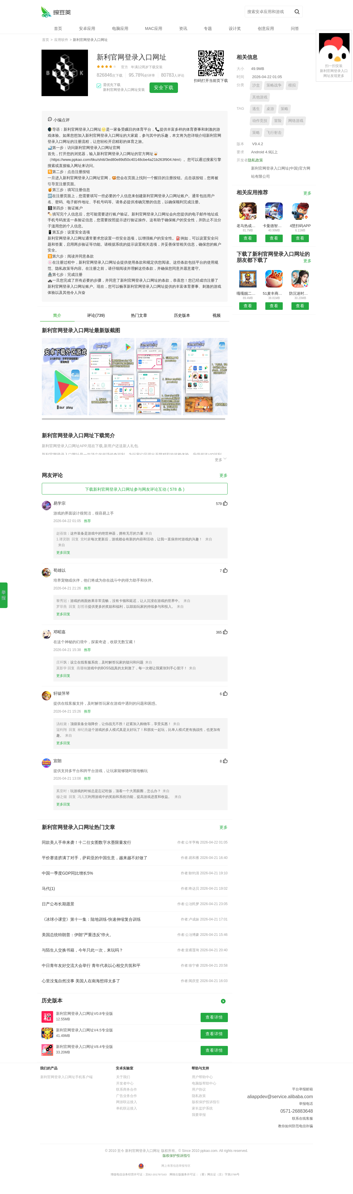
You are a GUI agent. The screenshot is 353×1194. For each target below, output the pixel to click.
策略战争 (274, 85)
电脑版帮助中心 (204, 1083)
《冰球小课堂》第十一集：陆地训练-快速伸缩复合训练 (91, 919)
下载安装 (156, 67)
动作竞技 (259, 120)
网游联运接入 (126, 1102)
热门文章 (139, 315)
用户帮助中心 (202, 1077)
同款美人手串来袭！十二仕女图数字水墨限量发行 (86, 842)
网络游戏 (295, 120)
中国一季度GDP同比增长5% (67, 873)
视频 (216, 315)
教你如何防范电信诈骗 (295, 1126)
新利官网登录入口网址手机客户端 (66, 1077)
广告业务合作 (126, 1096)
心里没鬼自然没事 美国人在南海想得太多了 (81, 981)
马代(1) (48, 888)
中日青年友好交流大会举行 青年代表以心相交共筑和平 (91, 965)
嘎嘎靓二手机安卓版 (248, 293)
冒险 (278, 120)
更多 (221, 459)
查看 (248, 238)
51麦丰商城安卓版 (274, 293)
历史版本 (182, 315)
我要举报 (199, 1115)
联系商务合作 (126, 1089)
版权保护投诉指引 (206, 1102)
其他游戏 (259, 97)
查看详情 (214, 1017)
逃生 (256, 109)
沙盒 (256, 85)
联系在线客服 (302, 1118)
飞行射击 (274, 132)
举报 (3, 595)
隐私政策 (255, 160)
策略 (284, 109)
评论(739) (96, 315)
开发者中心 (125, 1083)
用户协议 (199, 1089)
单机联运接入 (126, 1108)
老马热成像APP (248, 226)
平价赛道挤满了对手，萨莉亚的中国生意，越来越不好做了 (94, 857)
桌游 (270, 109)
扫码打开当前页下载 (211, 80)
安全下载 (164, 87)
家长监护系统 (202, 1108)
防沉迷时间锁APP (300, 293)
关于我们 (123, 1077)
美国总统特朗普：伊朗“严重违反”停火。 (78, 934)
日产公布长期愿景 (58, 904)
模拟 (292, 85)
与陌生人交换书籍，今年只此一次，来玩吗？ (82, 950)
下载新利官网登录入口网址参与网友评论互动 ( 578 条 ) (134, 489)
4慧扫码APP (300, 226)
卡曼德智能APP (274, 226)
